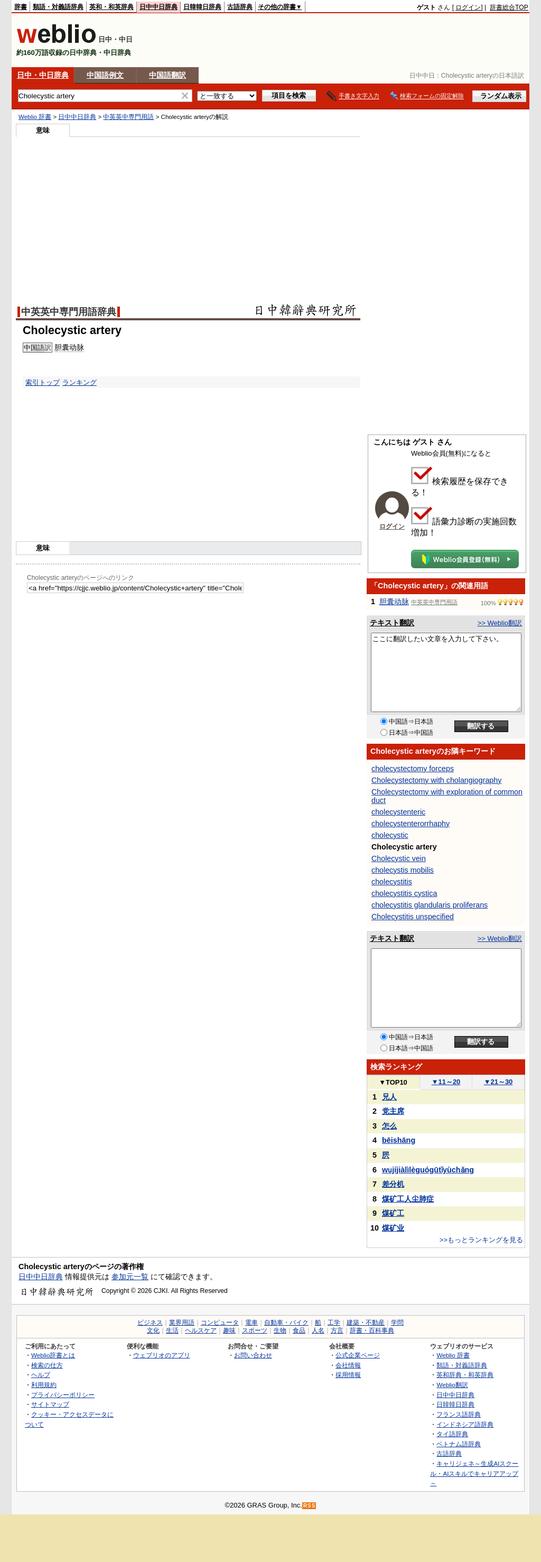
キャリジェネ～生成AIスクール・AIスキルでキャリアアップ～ (474, 1473)
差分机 (393, 1184)
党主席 (393, 1111)
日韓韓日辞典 (202, 7)
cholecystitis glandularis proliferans (429, 905)
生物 (280, 1330)
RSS (309, 1506)
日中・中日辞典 (43, 75)
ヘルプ (40, 1374)
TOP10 (393, 1082)
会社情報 (348, 1365)
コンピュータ (220, 1322)
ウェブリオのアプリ (161, 1355)
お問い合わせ (253, 1355)
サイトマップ (50, 1404)
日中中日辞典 (158, 7)
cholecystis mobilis (402, 870)
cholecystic (389, 835)
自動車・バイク (286, 1322)
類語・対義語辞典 (58, 7)
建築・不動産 (366, 1322)
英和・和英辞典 (111, 7)
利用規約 (44, 1384)
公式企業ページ (357, 1355)
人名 (318, 1330)
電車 (251, 1322)
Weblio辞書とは (53, 1355)
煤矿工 (393, 1213)
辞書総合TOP (509, 7)
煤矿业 (393, 1228)
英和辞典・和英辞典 (464, 1374)
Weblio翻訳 (452, 1384)
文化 (153, 1330)
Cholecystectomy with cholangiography (436, 780)
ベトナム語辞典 (458, 1443)
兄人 (389, 1097)
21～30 (498, 1082)
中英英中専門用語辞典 (68, 312)
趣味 (229, 1330)
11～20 (446, 1082)
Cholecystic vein (398, 858)
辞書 (20, 7)
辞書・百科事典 (372, 1330)
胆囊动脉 (69, 347)
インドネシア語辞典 (464, 1424)
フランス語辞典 (458, 1414)
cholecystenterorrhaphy (410, 823)
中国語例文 (105, 75)
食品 (299, 1330)
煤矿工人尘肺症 (408, 1199)
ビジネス (150, 1322)
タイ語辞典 (452, 1433)
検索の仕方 (47, 1365)
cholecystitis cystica (404, 893)
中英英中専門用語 (128, 117)
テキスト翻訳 (392, 622)
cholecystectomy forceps (412, 768)
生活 (172, 1330)
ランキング (79, 382)
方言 (337, 1330)
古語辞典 (240, 7)
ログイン (468, 7)
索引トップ (42, 382)
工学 (334, 1322)
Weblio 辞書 (34, 117)
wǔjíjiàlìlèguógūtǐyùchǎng (428, 1170)
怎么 (389, 1126)
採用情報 (348, 1374)
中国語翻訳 (167, 75)
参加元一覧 (129, 1276)
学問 (397, 1322)
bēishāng (398, 1140)
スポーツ (254, 1330)
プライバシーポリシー (63, 1394)
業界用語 (181, 1322)
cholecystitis (391, 881)
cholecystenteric (398, 812)
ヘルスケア (201, 1330)
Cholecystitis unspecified (412, 916)
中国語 (34, 348)
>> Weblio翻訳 (500, 623)
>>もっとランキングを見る (481, 1240)
